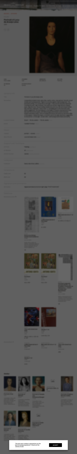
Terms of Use (19, 446)
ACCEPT (55, 445)
